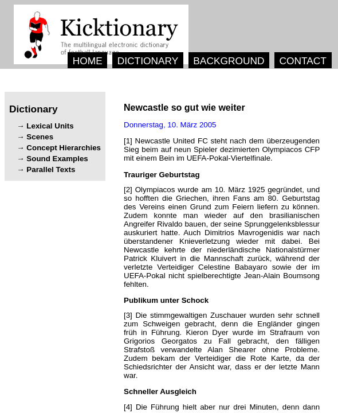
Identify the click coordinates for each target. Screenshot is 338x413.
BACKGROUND (228, 61)
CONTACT (302, 61)
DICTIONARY (148, 61)
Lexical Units (49, 126)
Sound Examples (57, 158)
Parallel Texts (50, 169)
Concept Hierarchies (63, 147)
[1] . (222, 149)
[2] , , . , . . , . (222, 237)
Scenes (39, 137)
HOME (88, 61)
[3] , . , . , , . (222, 345)
